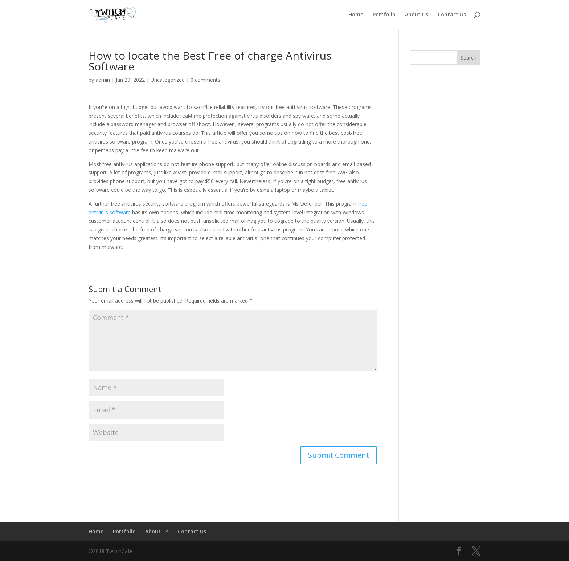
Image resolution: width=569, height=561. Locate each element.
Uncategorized (168, 79)
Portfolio (384, 15)
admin (102, 79)
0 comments (205, 79)
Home (355, 15)
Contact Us (452, 15)
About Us (416, 15)
